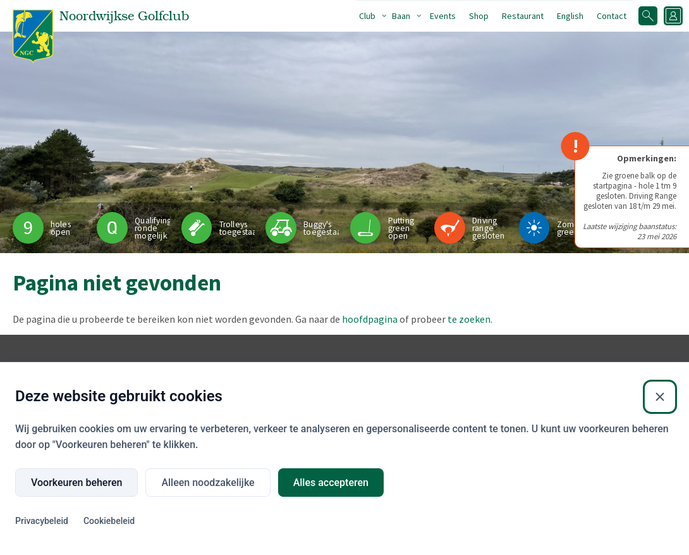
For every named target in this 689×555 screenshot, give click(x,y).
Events (443, 16)
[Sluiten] (660, 397)
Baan (401, 16)
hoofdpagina (370, 319)
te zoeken (469, 319)
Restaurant (523, 16)
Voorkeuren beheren (76, 483)
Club (367, 16)
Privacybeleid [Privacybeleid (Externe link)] (41, 521)
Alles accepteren (331, 483)
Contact (611, 16)
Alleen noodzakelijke (207, 483)
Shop (479, 16)
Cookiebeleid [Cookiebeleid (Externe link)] (109, 521)
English (570, 16)
